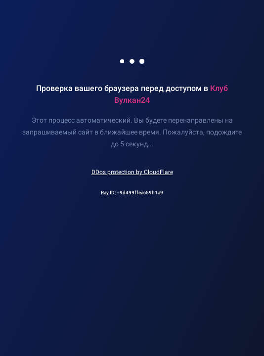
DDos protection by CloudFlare (132, 172)
